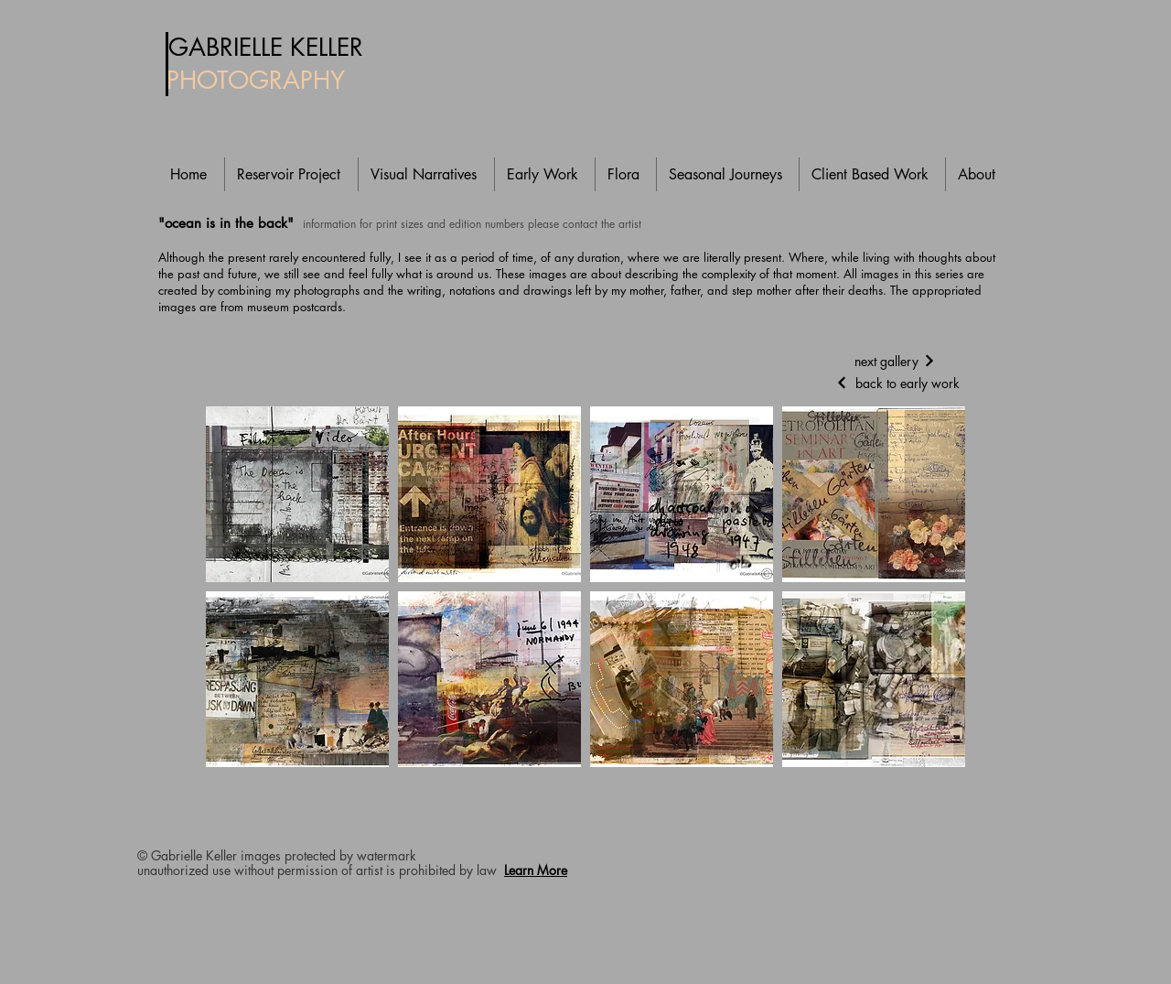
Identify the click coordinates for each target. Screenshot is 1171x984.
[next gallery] (895, 361)
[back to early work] (895, 383)
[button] (297, 494)
